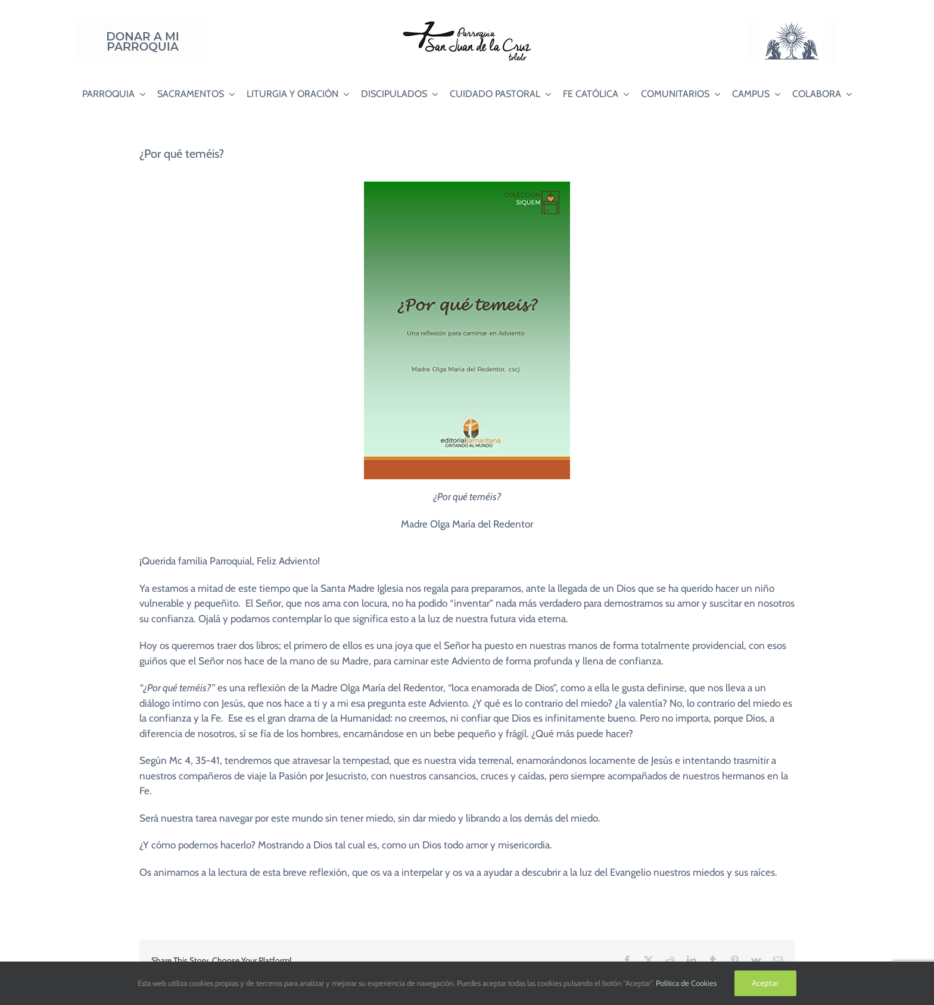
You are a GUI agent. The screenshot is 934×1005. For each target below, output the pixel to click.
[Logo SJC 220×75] (467, 23)
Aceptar (765, 983)
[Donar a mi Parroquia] (142, 23)
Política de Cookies (686, 983)
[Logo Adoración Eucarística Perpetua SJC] (791, 23)
